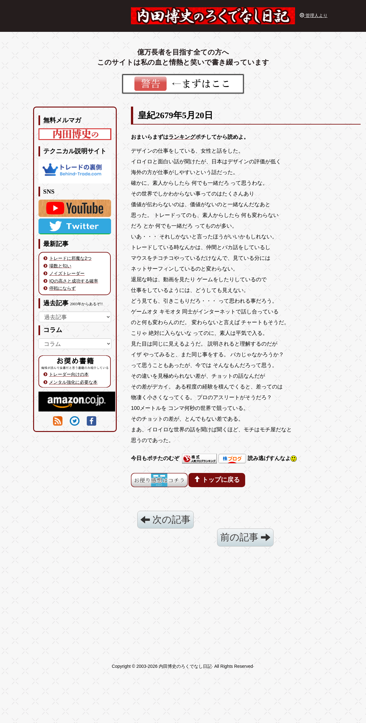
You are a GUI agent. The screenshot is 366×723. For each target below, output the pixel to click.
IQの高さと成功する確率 (73, 280)
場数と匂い (60, 265)
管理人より (314, 15)
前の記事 (245, 537)
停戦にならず (62, 288)
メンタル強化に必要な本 (73, 382)
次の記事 (165, 519)
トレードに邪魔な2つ (70, 258)
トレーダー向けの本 (69, 374)
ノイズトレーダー (67, 273)
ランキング (181, 137)
